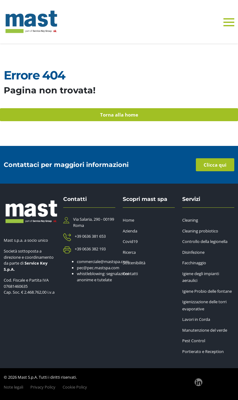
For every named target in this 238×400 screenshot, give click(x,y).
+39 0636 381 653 (90, 236)
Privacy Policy (42, 387)
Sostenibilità (134, 263)
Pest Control (193, 340)
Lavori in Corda (196, 319)
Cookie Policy (75, 387)
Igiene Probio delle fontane (207, 291)
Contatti (130, 273)
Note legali (13, 387)
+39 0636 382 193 (90, 249)
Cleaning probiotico (200, 231)
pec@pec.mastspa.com (98, 267)
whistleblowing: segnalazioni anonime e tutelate (103, 277)
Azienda (130, 231)
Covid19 (130, 241)
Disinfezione (193, 252)
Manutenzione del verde (204, 330)
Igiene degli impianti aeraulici (200, 277)
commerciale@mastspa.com (103, 261)
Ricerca (129, 252)
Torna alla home (119, 115)
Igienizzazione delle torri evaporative (204, 305)
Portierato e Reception (203, 351)
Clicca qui (215, 165)
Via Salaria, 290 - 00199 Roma (93, 222)
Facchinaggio (194, 263)
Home (128, 220)
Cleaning (190, 220)
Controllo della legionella (204, 241)
